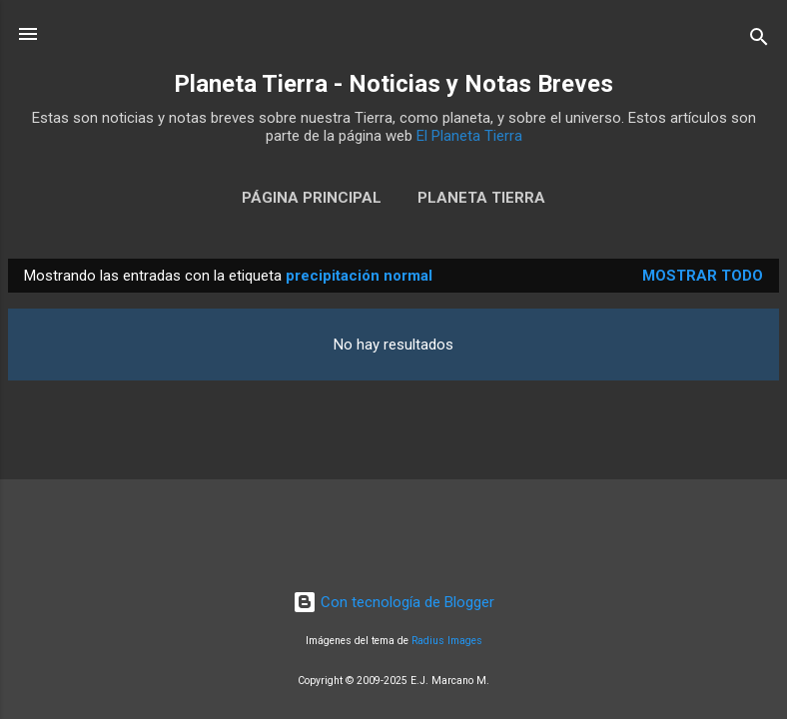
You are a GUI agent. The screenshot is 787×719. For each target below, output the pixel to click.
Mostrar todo (702, 276)
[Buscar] (759, 40)
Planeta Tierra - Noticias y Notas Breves (393, 84)
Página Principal (312, 198)
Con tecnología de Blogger (393, 602)
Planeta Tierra (481, 198)
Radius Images (446, 640)
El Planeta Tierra (469, 136)
